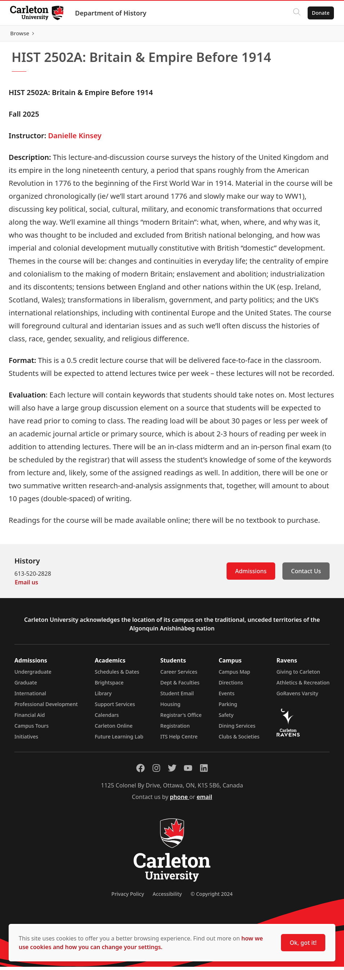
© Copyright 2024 (212, 897)
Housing (170, 707)
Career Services (178, 675)
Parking (228, 707)
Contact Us (306, 574)
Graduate (25, 685)
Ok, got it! (303, 943)
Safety (226, 718)
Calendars (107, 718)
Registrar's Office (181, 718)
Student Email (177, 696)
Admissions (251, 574)
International (30, 696)
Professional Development (46, 707)
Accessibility (167, 897)
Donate (319, 12)
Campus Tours (31, 729)
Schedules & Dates (117, 675)
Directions (231, 685)
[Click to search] (295, 12)
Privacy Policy (127, 897)
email (204, 800)
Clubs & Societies (239, 739)
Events (226, 696)
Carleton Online (114, 729)
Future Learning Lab (119, 739)
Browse (318, 35)
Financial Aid (29, 718)
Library (103, 696)
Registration (175, 729)
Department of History (112, 13)
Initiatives (26, 739)
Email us (26, 585)
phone (179, 800)
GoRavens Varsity (297, 696)
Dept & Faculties (180, 685)
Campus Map (234, 675)
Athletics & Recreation (303, 685)
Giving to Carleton (298, 675)
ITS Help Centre (179, 739)
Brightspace (109, 685)
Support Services (115, 707)
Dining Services (237, 729)
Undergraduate (33, 675)
